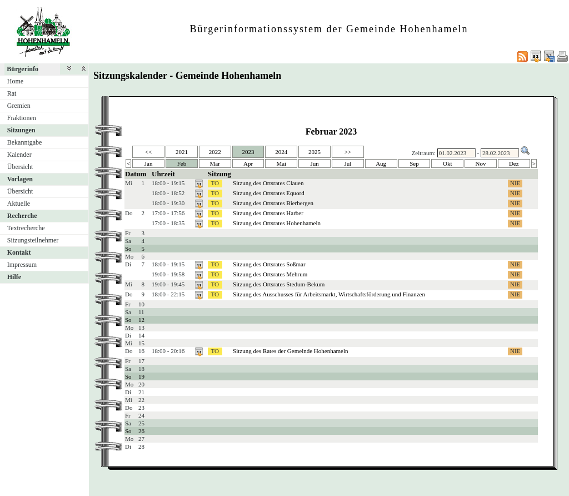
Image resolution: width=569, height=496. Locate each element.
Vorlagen (20, 179)
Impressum (22, 265)
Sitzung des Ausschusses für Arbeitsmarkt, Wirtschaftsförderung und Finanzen (329, 294)
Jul (347, 163)
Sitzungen (21, 130)
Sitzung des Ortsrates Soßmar (269, 264)
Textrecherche (26, 228)
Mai (281, 163)
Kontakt (19, 252)
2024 (281, 151)
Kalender (19, 154)
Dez (514, 163)
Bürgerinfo (22, 69)
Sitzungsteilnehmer (33, 240)
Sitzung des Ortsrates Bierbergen (273, 203)
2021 (182, 151)
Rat (12, 93)
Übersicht (20, 167)
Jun (314, 163)
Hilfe (14, 277)
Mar (215, 163)
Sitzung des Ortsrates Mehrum (270, 274)
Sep (414, 163)
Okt (447, 163)
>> (348, 151)
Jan (148, 163)
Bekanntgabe (24, 142)
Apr (248, 163)
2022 (215, 151)
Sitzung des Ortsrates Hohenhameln (277, 223)
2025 (314, 151)
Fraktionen (21, 118)
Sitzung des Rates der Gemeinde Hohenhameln (290, 351)
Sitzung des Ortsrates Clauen (268, 183)
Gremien (19, 106)
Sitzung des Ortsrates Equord (269, 193)
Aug (381, 163)
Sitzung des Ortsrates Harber (268, 213)
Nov (481, 163)
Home (15, 81)
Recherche (22, 216)
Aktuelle (18, 203)
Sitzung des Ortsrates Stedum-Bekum (279, 284)
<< (148, 151)
